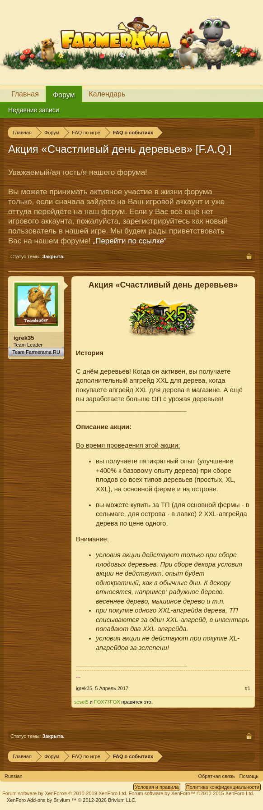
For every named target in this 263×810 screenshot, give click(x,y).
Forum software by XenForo (64, 793)
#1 (247, 688)
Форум (64, 95)
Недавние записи (33, 110)
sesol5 (81, 702)
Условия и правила (156, 787)
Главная (25, 94)
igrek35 (24, 337)
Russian (14, 776)
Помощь (249, 776)
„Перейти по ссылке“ (130, 241)
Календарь (107, 94)
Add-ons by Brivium (71, 800)
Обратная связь (216, 776)
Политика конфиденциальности (222, 787)
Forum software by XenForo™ (191, 793)
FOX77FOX (107, 702)
